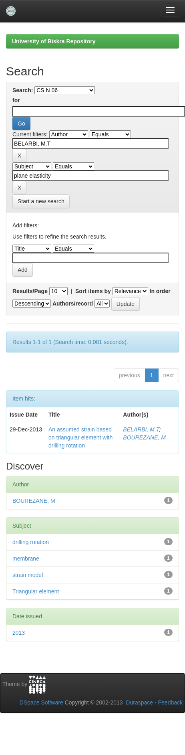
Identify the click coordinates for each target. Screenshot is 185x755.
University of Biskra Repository (54, 41)
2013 (18, 633)
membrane (25, 558)
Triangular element (35, 591)
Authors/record (72, 303)
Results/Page (30, 291)
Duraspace (139, 702)
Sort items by (93, 291)
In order (160, 291)
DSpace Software (41, 702)
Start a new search (41, 201)
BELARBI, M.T (141, 429)
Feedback (170, 702)
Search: (22, 90)
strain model (27, 575)
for (16, 100)
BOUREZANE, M (144, 437)
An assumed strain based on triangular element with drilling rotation (80, 437)
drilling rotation (30, 542)
